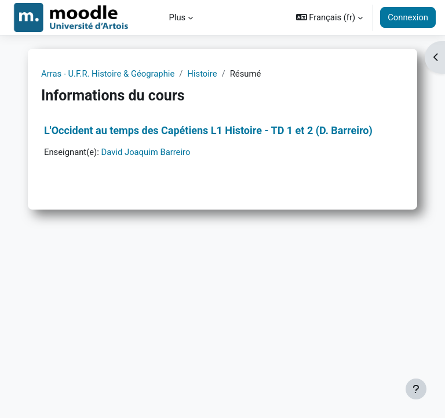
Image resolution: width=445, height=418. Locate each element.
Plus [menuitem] (177, 17)
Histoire (202, 74)
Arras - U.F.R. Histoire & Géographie (107, 74)
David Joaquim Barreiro (146, 152)
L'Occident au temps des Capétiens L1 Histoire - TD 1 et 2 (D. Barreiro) (208, 130)
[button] (330, 17)
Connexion (408, 17)
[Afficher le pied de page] (416, 389)
